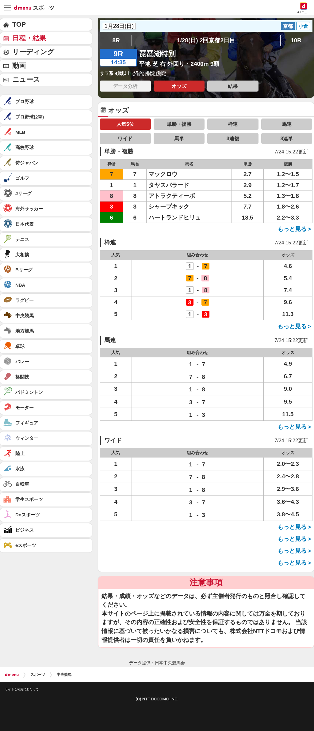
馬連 (287, 124)
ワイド (125, 138)
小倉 (303, 26)
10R (296, 40)
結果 (233, 86)
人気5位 (125, 124)
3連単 (286, 138)
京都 (288, 26)
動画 (19, 66)
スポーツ (37, 675)
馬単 (179, 138)
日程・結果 (29, 38)
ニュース (26, 79)
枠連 (233, 124)
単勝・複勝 (179, 124)
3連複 (233, 138)
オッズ (179, 86)
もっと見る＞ (295, 229)
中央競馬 (64, 675)
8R (116, 40)
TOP (19, 24)
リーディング (33, 52)
